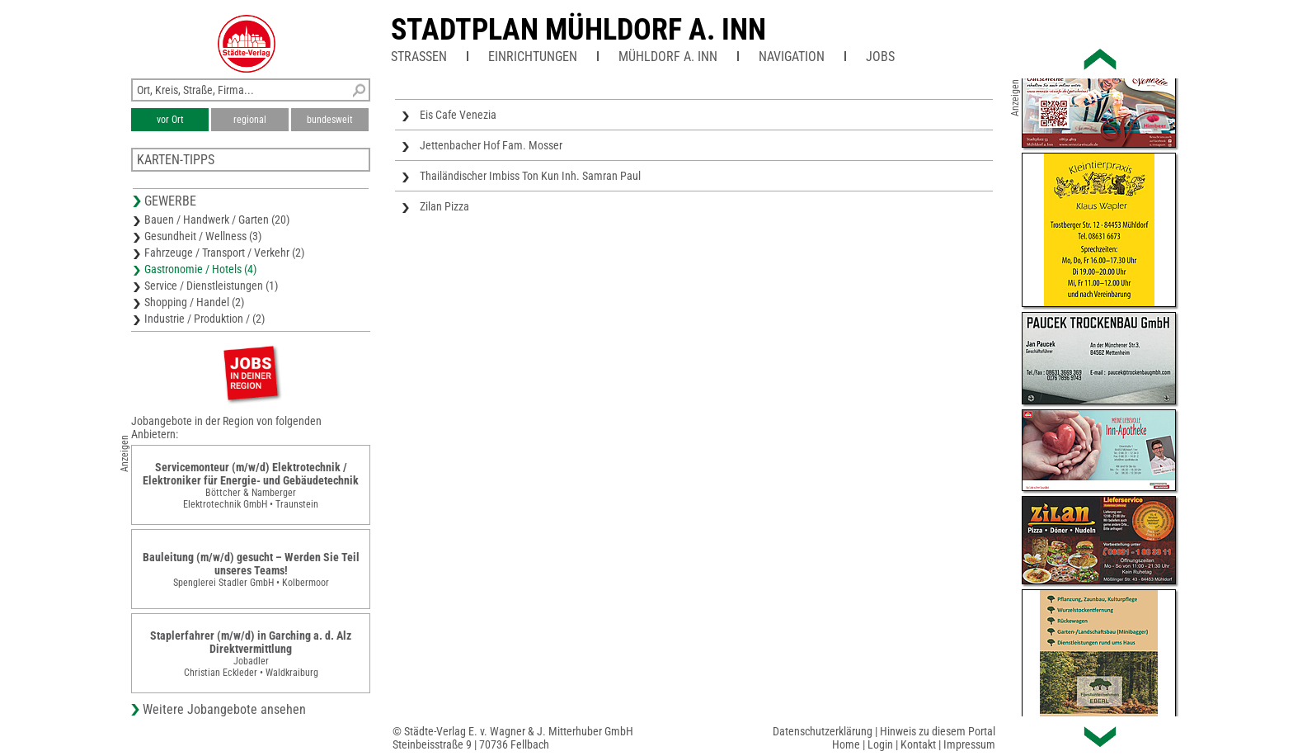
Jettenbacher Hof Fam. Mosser (491, 145)
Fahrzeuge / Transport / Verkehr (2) (224, 252)
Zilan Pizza (444, 206)
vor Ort (170, 119)
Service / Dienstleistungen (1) (211, 285)
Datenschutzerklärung (822, 731)
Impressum (969, 744)
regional (249, 119)
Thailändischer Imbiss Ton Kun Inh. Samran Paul (530, 175)
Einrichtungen (532, 56)
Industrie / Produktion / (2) (204, 318)
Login (880, 744)
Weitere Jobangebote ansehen (224, 709)
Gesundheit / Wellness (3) (202, 236)
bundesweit (330, 119)
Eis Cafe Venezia (458, 114)
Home (846, 744)
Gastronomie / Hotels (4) (200, 269)
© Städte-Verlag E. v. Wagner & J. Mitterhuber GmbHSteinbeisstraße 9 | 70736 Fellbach (513, 738)
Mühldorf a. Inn (667, 56)
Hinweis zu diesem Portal (937, 731)
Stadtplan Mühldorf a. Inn (578, 29)
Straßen (419, 56)
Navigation (792, 56)
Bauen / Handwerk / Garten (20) (216, 219)
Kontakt (918, 744)
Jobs (880, 56)
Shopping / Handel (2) (194, 302)
